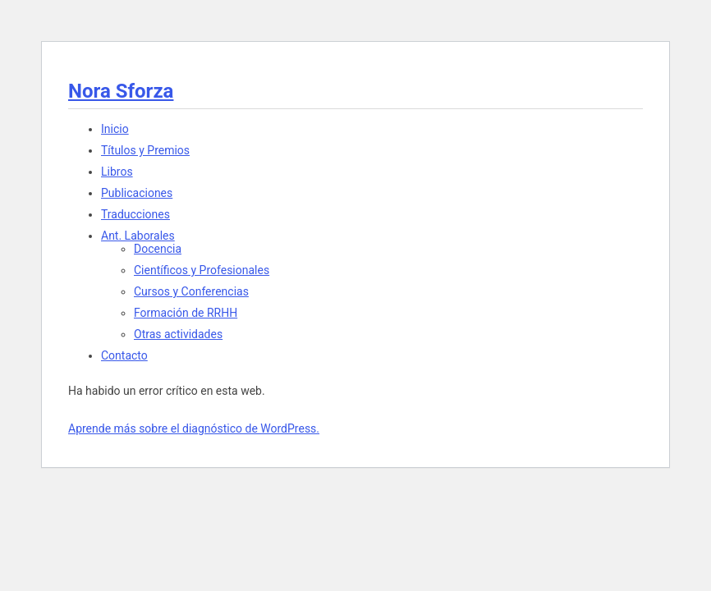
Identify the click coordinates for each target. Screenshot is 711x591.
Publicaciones (136, 192)
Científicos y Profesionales (201, 270)
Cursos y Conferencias (191, 291)
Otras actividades (178, 334)
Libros (117, 171)
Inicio (115, 128)
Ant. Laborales (138, 235)
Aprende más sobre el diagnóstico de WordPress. (193, 428)
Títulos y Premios (145, 150)
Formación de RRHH (185, 312)
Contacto (124, 355)
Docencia (157, 248)
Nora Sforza (120, 91)
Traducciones (135, 214)
